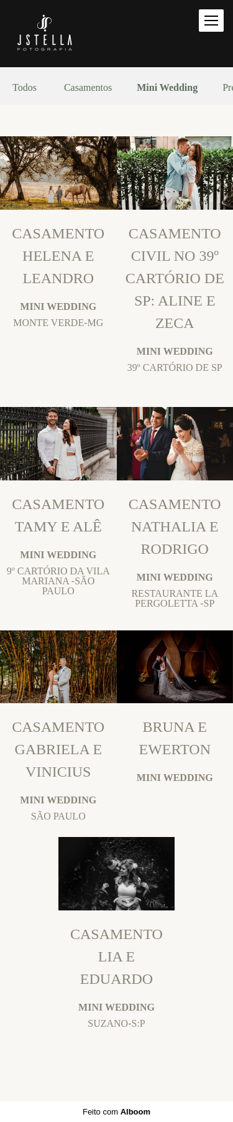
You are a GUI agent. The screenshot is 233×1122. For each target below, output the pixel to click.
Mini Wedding (167, 88)
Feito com (116, 1111)
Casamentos (88, 88)
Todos (24, 88)
